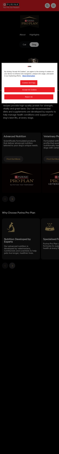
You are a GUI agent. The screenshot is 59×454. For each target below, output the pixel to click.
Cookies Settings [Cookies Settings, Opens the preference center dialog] (28, 82)
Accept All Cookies (29, 90)
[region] (30, 83)
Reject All (29, 97)
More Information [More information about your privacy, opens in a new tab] (28, 76)
